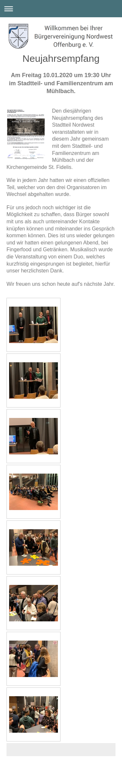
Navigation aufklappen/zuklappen (61, 9)
